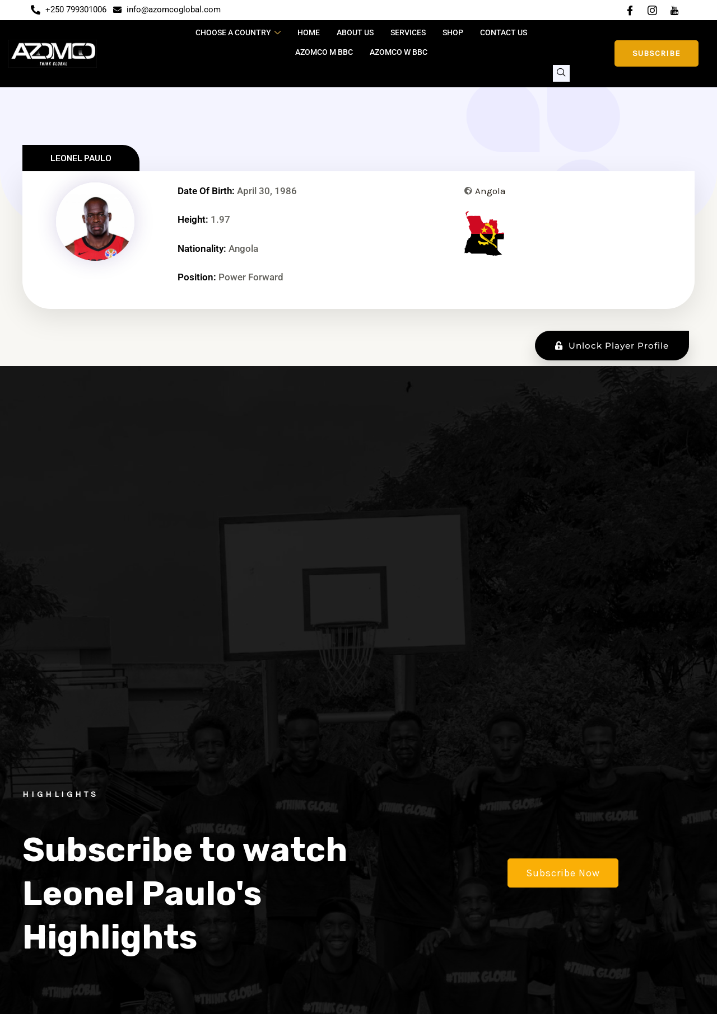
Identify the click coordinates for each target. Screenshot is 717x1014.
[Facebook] (629, 10)
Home (308, 32)
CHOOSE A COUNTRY (238, 32)
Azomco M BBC (324, 52)
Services (408, 32)
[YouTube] (674, 10)
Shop (453, 32)
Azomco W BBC (398, 52)
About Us (355, 32)
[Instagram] (652, 10)
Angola (490, 190)
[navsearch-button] (561, 73)
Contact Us (503, 32)
